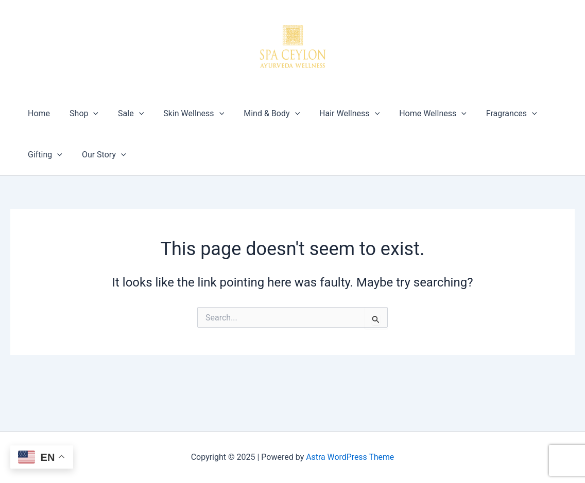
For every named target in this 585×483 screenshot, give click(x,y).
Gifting (43, 154)
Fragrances (488, 113)
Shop (79, 113)
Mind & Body (258, 113)
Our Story (99, 154)
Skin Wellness (182, 113)
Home (37, 113)
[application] (88, 113)
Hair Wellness (332, 113)
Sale (123, 113)
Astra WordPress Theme (350, 457)
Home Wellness (412, 113)
